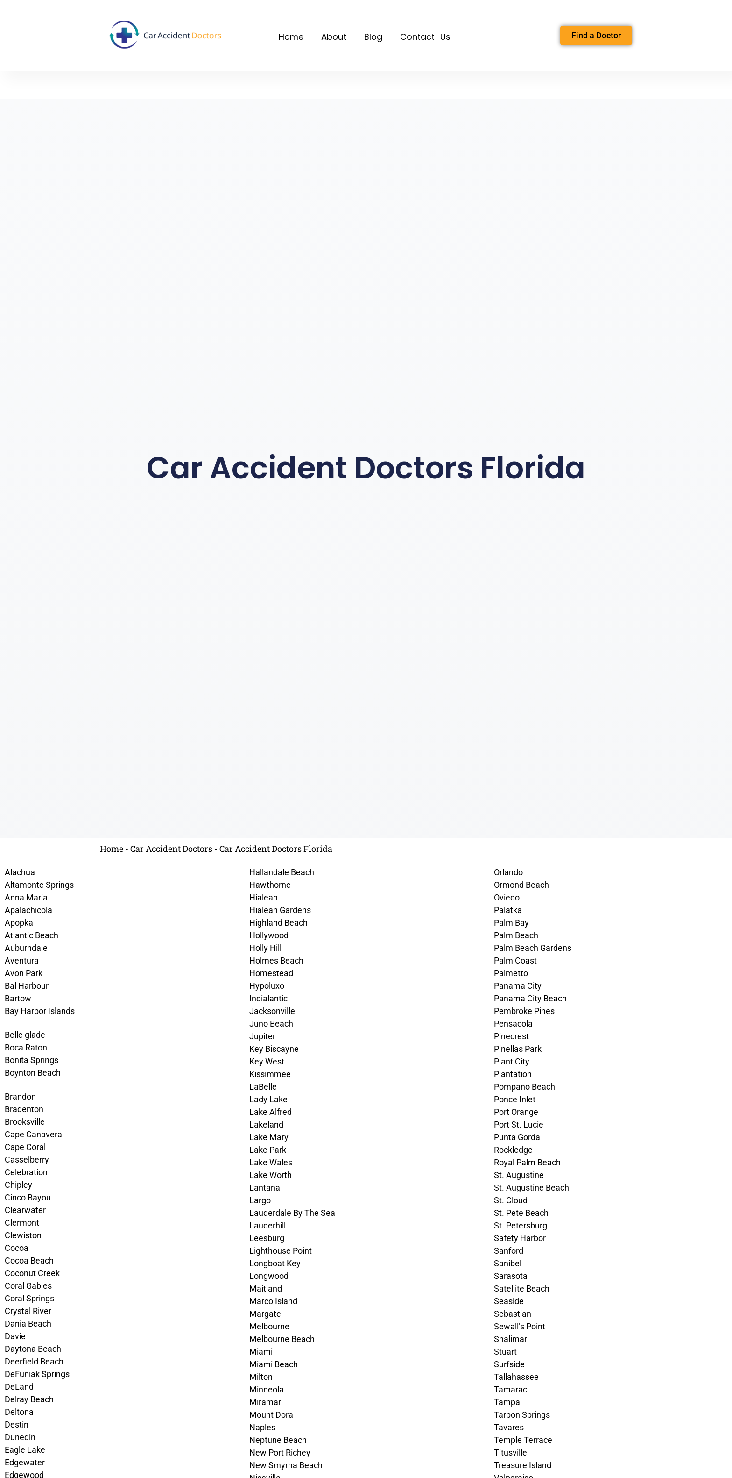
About (333, 37)
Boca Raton (26, 1047)
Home (291, 37)
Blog (373, 37)
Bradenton (24, 1109)
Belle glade (25, 1035)
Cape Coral (25, 1147)
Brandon (20, 1096)
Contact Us (425, 37)
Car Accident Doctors (171, 848)
